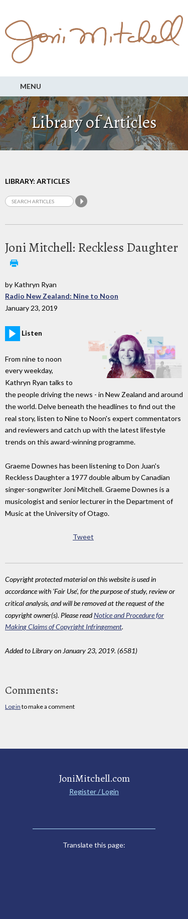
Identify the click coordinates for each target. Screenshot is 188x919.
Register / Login (94, 791)
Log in (13, 706)
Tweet (83, 536)
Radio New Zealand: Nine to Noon (61, 296)
